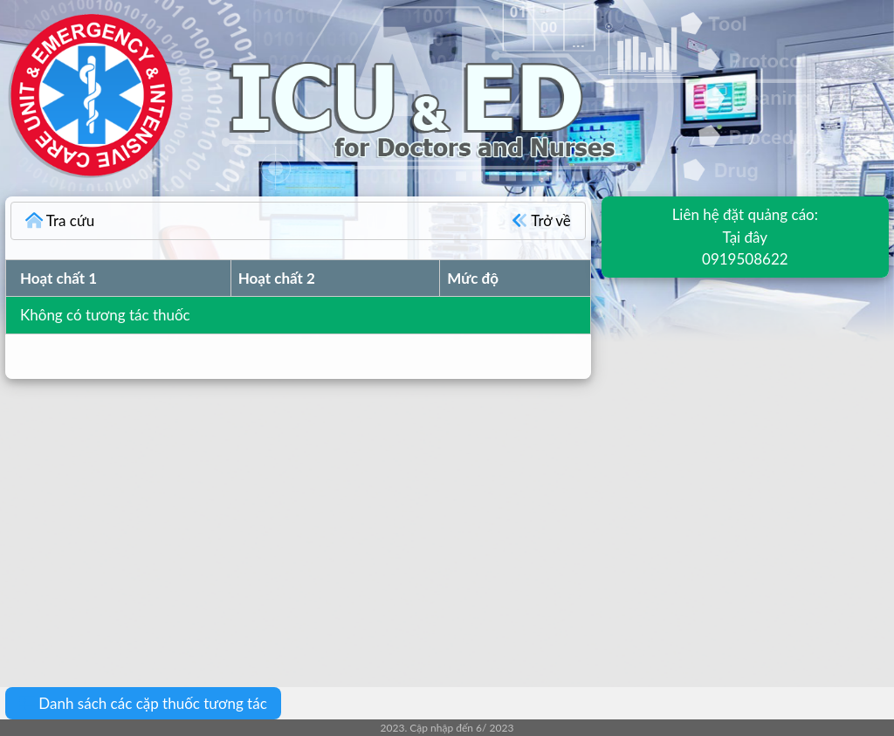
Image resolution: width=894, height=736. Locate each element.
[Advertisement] (447, 520)
